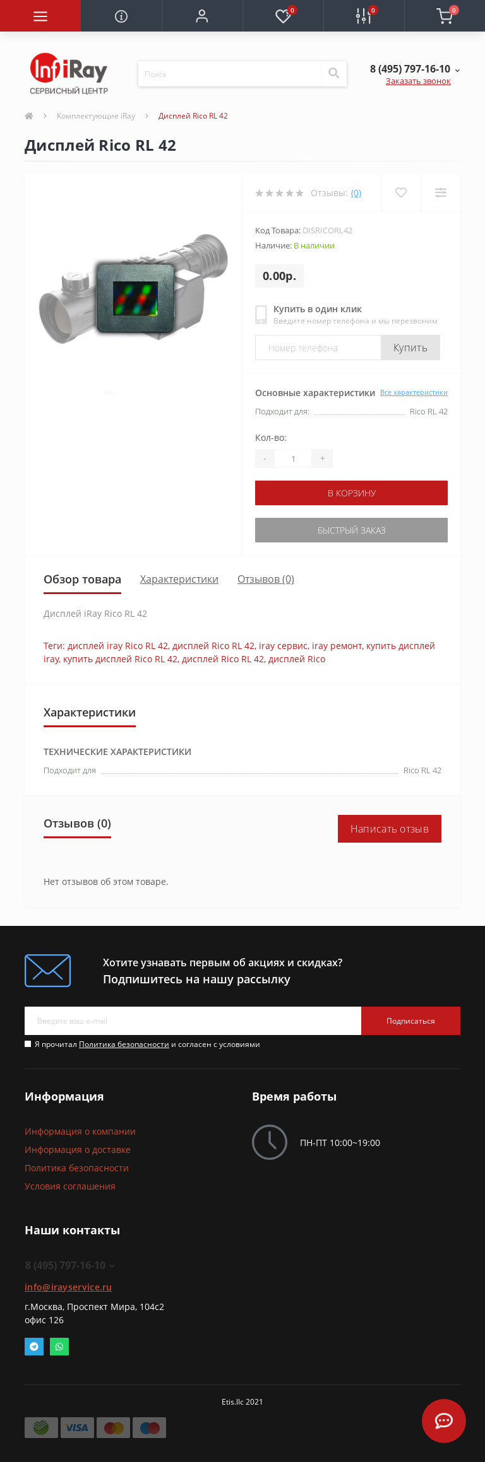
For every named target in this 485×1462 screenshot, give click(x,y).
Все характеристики (414, 392)
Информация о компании (80, 1131)
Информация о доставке (78, 1149)
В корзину (352, 493)
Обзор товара (82, 579)
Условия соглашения (70, 1186)
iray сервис (283, 646)
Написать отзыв (389, 829)
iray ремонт (337, 646)
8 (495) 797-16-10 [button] (70, 1265)
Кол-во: (271, 437)
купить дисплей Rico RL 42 (120, 659)
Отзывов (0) (265, 579)
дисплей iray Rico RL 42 (118, 646)
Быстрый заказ (352, 530)
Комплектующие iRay (96, 115)
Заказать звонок (418, 80)
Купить (410, 347)
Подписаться (410, 1020)
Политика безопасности (124, 1044)
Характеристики (179, 579)
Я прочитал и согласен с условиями (147, 1044)
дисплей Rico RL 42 (213, 646)
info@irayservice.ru (68, 1287)
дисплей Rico (296, 659)
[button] (202, 16)
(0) (356, 193)
